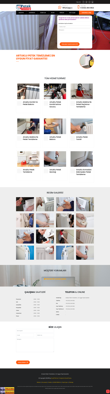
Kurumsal (44, 382)
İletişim (39, 382)
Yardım (50, 382)
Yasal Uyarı (65, 382)
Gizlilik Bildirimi (57, 382)
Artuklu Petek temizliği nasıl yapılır (64, 386)
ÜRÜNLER (62, 12)
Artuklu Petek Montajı (55, 171)
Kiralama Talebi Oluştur (69, 44)
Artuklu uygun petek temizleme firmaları (58, 388)
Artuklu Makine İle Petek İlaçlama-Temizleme (83, 104)
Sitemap (71, 382)
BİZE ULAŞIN (72, 12)
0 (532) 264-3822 (87, 8)
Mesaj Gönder (23, 362)
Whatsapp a (67, 8)
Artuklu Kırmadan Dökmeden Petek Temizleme (83, 172)
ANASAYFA (21, 12)
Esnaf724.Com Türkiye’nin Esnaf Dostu (61, 378)
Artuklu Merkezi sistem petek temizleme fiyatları (78, 386)
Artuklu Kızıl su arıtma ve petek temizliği (24, 386)
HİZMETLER (43, 12)
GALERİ (52, 12)
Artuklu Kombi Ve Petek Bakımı (30, 103)
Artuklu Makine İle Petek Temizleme (30, 138)
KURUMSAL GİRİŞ (86, 12)
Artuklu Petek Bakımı (55, 138)
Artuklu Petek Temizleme (28, 171)
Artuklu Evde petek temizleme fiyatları (37, 386)
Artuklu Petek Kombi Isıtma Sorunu (55, 104)
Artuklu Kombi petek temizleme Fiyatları (51, 386)
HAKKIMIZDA (32, 12)
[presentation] (69, 37)
